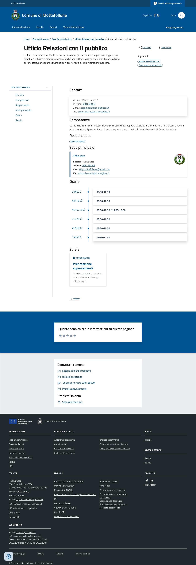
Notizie (148, 439)
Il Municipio (79, 155)
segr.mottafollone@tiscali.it (95, 108)
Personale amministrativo (20, 457)
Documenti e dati (16, 444)
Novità (39, 27)
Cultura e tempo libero (64, 453)
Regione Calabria (18, 3)
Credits (60, 553)
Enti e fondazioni (16, 448)
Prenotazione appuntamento (113, 504)
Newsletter (150, 484)
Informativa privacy (108, 481)
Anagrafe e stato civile (64, 439)
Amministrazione (21, 27)
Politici (12, 461)
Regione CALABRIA (63, 490)
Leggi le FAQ (105, 497)
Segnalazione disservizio (111, 500)
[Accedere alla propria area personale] (167, 3)
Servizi (53, 27)
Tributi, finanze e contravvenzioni (115, 448)
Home (26, 39)
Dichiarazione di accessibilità (112, 490)
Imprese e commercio (109, 439)
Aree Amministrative (62, 39)
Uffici (11, 466)
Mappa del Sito (83, 553)
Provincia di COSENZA (64, 485)
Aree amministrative (18, 439)
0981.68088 (89, 104)
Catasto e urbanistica (64, 448)
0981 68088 (88, 165)
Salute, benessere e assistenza (114, 444)
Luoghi (148, 458)
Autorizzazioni (81, 258)
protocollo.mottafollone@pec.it (94, 111)
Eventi (148, 462)
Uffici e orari (14, 512)
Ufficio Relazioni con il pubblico (89, 39)
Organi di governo (17, 453)
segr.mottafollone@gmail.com (94, 169)
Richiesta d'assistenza (110, 507)
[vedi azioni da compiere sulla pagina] (164, 47)
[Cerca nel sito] (180, 15)
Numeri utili (14, 517)
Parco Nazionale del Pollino (66, 516)
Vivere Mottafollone (73, 27)
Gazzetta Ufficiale (62, 503)
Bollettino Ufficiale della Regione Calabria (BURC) (75, 497)
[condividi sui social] (144, 47)
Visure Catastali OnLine (65, 507)
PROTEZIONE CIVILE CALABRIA (69, 481)
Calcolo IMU (59, 512)
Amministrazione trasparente (113, 494)
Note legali (105, 485)
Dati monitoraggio (17, 553)
